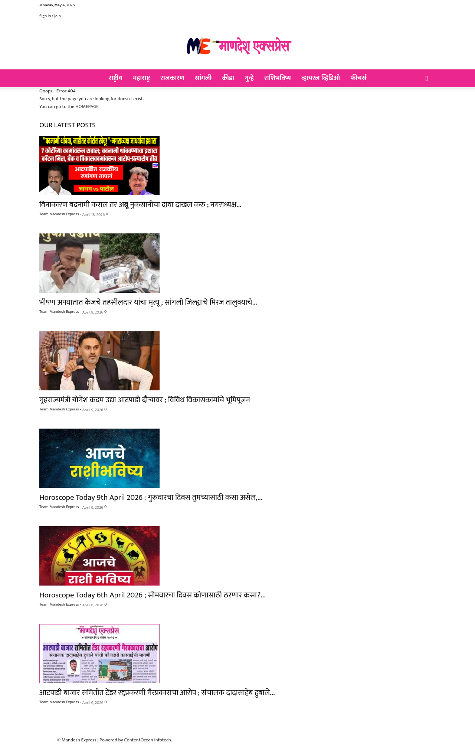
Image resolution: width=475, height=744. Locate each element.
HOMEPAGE (87, 106)
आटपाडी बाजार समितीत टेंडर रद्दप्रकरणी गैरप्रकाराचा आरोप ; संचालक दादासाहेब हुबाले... (157, 692)
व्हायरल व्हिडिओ (320, 78)
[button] (427, 79)
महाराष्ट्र (141, 78)
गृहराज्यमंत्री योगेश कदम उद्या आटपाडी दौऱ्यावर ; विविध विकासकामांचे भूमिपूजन (144, 399)
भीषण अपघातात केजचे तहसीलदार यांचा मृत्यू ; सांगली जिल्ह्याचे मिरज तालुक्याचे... (148, 302)
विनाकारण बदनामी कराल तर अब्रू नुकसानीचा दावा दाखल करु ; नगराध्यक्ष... (140, 204)
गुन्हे (249, 78)
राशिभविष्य (277, 78)
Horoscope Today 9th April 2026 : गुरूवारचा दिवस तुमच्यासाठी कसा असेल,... (150, 497)
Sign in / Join (50, 16)
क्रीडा (228, 78)
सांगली (203, 78)
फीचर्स (358, 78)
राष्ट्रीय (116, 78)
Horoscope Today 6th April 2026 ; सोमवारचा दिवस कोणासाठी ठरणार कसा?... (152, 595)
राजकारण (172, 78)
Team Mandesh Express (59, 214)
